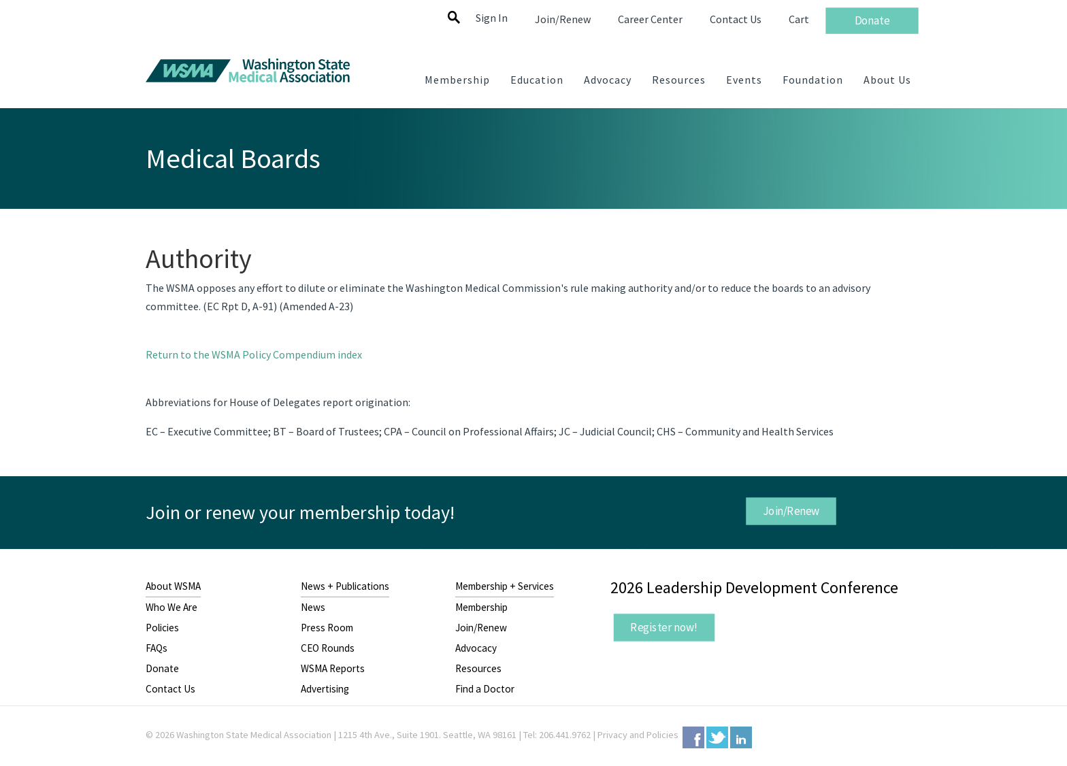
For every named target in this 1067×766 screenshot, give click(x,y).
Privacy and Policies (637, 735)
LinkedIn (741, 737)
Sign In (492, 17)
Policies (162, 627)
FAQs (156, 648)
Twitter (717, 737)
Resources (478, 668)
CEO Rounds (328, 648)
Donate (162, 668)
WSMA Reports (333, 668)
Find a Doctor (484, 688)
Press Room (327, 627)
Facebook (693, 737)
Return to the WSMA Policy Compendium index (254, 354)
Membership (481, 607)
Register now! (664, 627)
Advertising (325, 688)
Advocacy (476, 648)
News (313, 607)
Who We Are (171, 607)
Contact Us (170, 688)
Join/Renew (790, 510)
